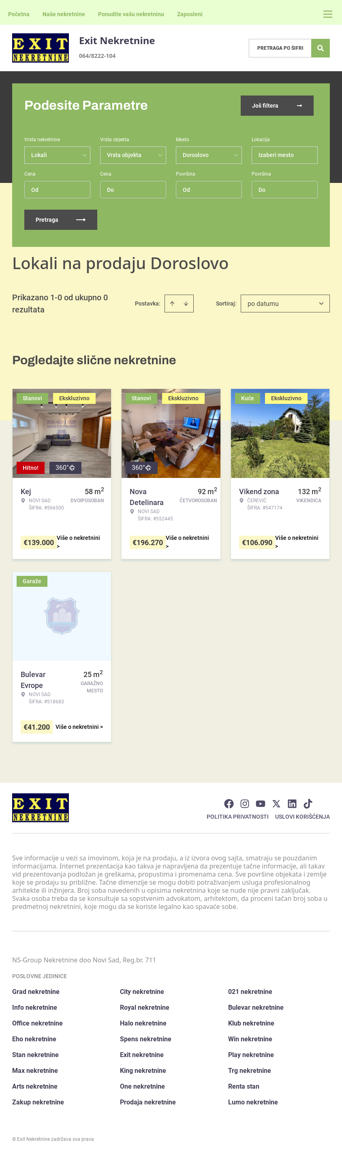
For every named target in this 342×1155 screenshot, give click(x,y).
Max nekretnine (35, 1070)
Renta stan (243, 1086)
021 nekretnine (250, 992)
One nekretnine (142, 1086)
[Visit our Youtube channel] (260, 804)
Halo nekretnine (143, 1023)
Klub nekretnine (251, 1023)
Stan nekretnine (35, 1055)
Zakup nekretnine (38, 1102)
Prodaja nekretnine (148, 1102)
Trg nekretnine (249, 1070)
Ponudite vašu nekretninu (131, 14)
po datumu (263, 304)
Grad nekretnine (36, 992)
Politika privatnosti (238, 816)
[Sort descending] (186, 303)
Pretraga (61, 220)
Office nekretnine (37, 1023)
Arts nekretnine (35, 1086)
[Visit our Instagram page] (245, 804)
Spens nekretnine (145, 1039)
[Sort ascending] (172, 303)
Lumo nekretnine (253, 1102)
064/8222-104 (97, 55)
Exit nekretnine (142, 1055)
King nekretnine (143, 1070)
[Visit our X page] (276, 804)
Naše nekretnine (64, 14)
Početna (19, 14)
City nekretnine (142, 992)
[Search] (320, 48)
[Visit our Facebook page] (229, 804)
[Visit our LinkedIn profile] (292, 804)
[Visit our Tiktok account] (308, 804)
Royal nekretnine (144, 1007)
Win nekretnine (250, 1039)
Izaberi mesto (276, 155)
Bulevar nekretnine (256, 1007)
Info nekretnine (34, 1007)
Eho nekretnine (34, 1039)
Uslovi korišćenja (302, 816)
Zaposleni (190, 14)
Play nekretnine (251, 1055)
